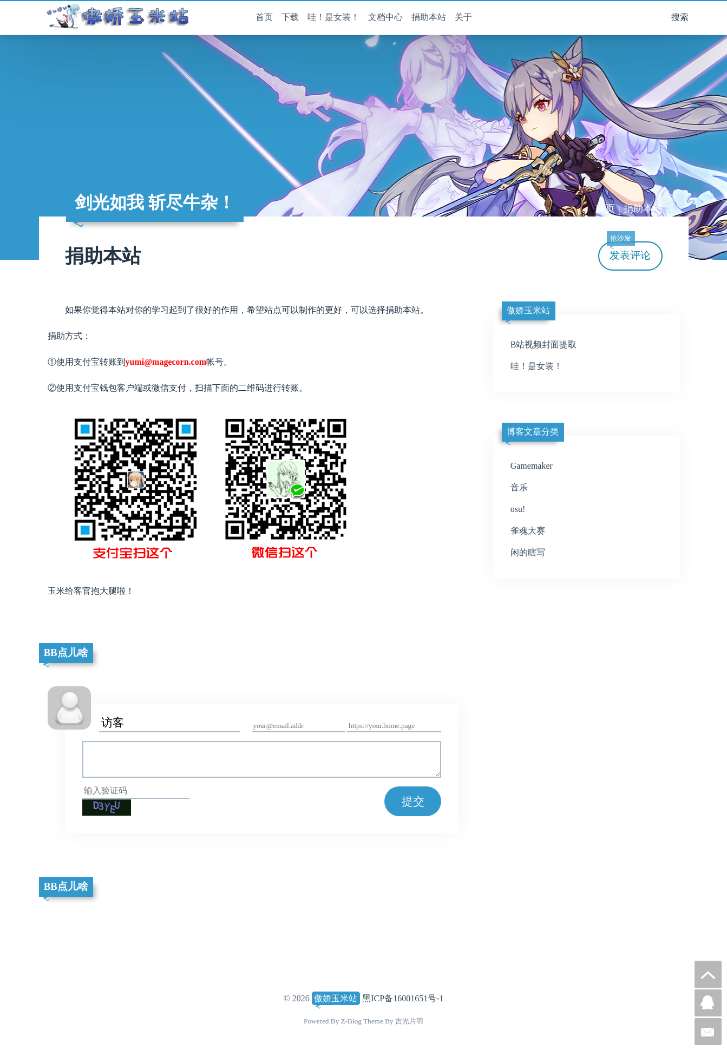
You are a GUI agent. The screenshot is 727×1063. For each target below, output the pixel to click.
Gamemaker (531, 465)
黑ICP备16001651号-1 (402, 998)
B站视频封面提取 (543, 344)
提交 (413, 801)
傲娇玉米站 (335, 998)
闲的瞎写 (527, 552)
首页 (264, 17)
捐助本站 (428, 17)
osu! (518, 509)
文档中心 (385, 17)
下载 (290, 17)
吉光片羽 (409, 1021)
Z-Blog (351, 1021)
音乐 (519, 487)
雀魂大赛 (527, 530)
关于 (463, 17)
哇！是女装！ (333, 17)
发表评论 (629, 251)
